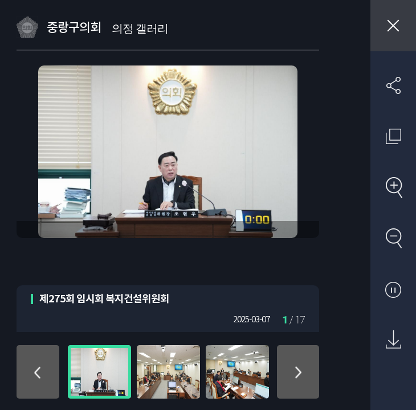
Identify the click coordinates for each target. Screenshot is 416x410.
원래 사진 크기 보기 (393, 136)
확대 (393, 187)
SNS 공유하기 (393, 85)
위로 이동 (38, 372)
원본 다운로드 (393, 340)
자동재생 (393, 289)
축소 (393, 238)
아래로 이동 (298, 372)
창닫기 (393, 25)
